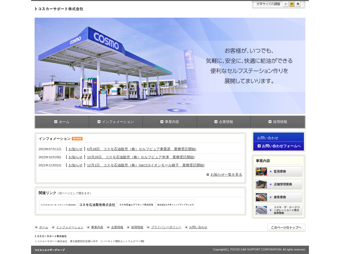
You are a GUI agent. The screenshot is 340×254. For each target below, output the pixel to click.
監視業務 (280, 171)
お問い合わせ (198, 227)
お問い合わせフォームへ (281, 146)
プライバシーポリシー (166, 227)
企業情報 (117, 227)
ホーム (43, 227)
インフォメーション (69, 227)
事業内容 (97, 227)
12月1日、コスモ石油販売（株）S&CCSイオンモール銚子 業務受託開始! (146, 165)
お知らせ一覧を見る (226, 174)
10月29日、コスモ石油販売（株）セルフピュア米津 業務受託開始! (141, 157)
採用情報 (137, 227)
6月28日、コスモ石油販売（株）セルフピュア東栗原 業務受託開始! (141, 149)
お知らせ (75, 149)
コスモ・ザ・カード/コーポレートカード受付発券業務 (287, 210)
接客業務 (280, 197)
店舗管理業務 (283, 184)
